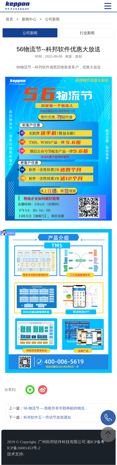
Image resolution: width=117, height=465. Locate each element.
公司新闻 (52, 19)
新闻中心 (29, 19)
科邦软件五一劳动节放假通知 (47, 417)
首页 (9, 19)
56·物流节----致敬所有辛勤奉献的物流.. (55, 408)
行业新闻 (87, 33)
